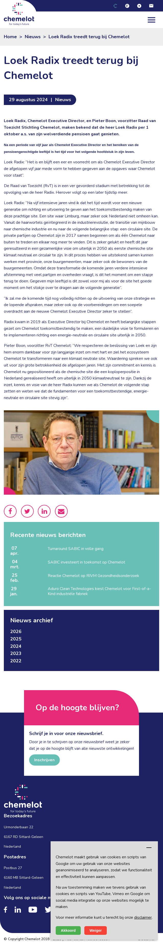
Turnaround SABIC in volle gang (75, 548)
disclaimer (143, 917)
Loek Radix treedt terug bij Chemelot (89, 37)
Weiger (95, 930)
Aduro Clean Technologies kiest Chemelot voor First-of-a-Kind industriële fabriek (99, 591)
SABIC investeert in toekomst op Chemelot (86, 562)
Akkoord (68, 930)
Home (10, 37)
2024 (15, 646)
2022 (15, 661)
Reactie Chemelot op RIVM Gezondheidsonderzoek (93, 575)
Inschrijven (44, 760)
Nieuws (33, 37)
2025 (15, 639)
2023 (15, 653)
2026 (15, 631)
